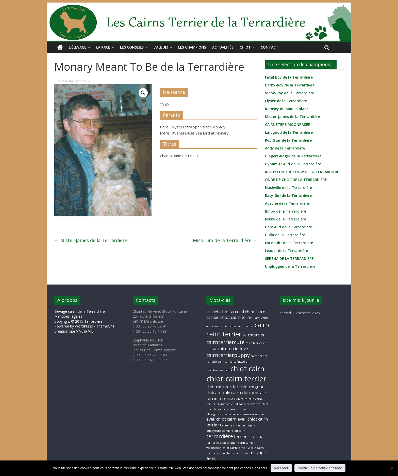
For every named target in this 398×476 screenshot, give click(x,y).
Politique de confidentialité (320, 468)
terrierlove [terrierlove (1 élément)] (213, 442)
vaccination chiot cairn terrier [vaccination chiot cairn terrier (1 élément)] (226, 448)
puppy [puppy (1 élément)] (250, 425)
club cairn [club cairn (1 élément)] (240, 399)
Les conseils (132, 47)
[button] (143, 92)
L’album (161, 47)
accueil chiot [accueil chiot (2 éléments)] (218, 312)
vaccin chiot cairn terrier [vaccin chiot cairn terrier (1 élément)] (233, 453)
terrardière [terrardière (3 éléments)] (219, 436)
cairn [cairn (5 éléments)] (262, 324)
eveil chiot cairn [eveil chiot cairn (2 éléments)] (221, 419)
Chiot (245, 47)
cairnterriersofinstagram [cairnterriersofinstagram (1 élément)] (234, 361)
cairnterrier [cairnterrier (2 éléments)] (253, 335)
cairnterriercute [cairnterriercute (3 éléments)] (225, 342)
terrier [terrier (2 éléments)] (240, 436)
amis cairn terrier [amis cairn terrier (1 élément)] (242, 326)
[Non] (391, 468)
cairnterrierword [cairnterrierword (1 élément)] (217, 370)
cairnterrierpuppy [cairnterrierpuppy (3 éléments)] (228, 355)
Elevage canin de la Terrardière (79, 311)
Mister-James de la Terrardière (90, 240)
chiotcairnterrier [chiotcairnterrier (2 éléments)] (222, 387)
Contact (269, 47)
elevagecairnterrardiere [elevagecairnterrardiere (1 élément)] (222, 414)
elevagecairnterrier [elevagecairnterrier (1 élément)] (253, 414)
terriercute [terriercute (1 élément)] (255, 437)
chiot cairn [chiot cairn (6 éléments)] (247, 368)
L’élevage (77, 47)
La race (103, 47)
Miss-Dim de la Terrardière (225, 240)
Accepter (281, 468)
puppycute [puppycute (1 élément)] (213, 431)
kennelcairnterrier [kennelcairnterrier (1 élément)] (232, 425)
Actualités (223, 47)
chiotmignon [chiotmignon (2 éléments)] (251, 387)
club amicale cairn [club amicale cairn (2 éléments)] (223, 392)
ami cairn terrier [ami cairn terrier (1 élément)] (217, 326)
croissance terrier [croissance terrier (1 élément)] (236, 409)
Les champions (192, 47)
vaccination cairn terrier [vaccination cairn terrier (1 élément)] (238, 442)
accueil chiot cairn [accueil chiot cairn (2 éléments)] (248, 312)
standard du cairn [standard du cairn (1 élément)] (233, 431)
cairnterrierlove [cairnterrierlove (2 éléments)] (233, 348)
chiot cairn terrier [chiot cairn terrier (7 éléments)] (236, 379)
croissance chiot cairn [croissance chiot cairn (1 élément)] (231, 404)
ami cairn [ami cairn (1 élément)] (261, 318)
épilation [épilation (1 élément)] (212, 458)
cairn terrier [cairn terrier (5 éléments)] (223, 334)
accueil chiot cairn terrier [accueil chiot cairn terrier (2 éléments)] (230, 317)
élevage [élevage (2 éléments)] (258, 452)
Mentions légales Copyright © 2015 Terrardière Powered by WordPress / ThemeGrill (84, 321)
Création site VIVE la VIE (73, 331)
